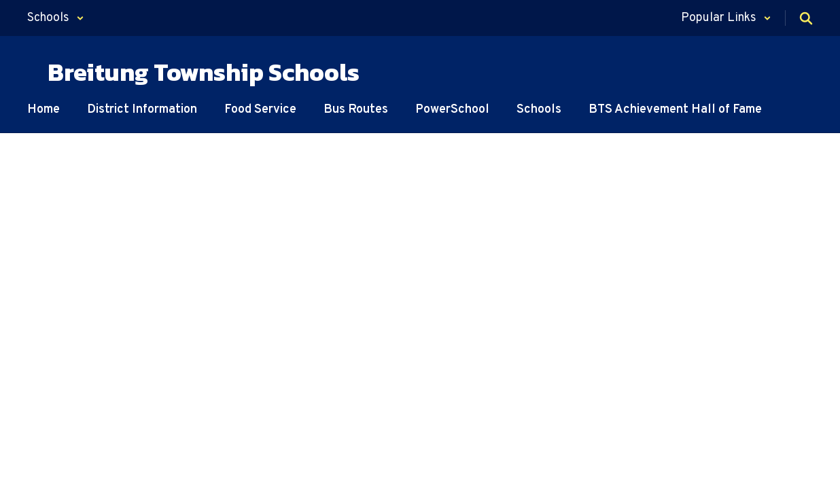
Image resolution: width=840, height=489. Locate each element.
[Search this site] (806, 18)
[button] (55, 18)
